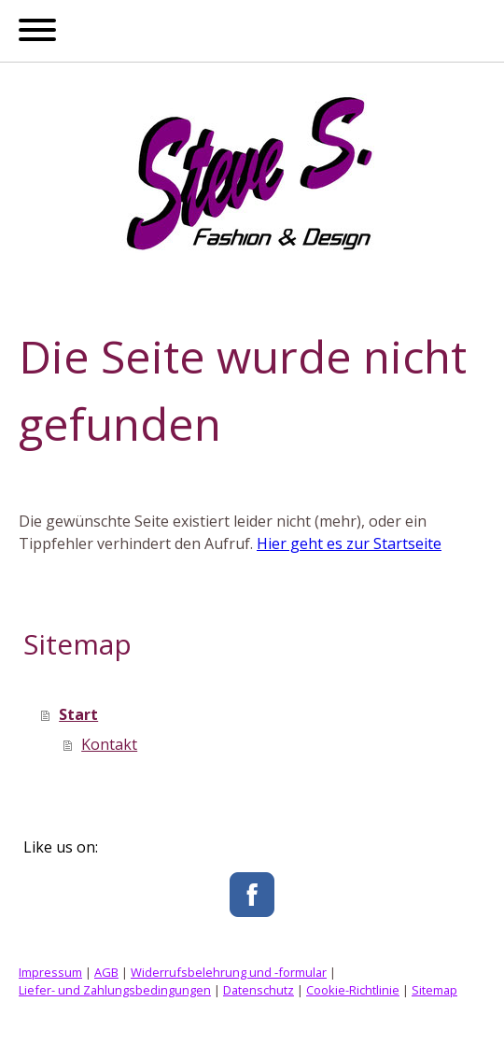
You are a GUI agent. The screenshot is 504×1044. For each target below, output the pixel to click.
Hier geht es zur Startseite (349, 543)
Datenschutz (258, 989)
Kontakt (109, 744)
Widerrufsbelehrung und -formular (229, 972)
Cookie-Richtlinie (352, 989)
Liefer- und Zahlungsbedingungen (115, 989)
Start (78, 714)
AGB (106, 972)
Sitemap (434, 989)
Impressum (50, 972)
